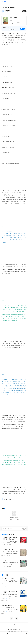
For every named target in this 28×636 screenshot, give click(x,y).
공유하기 (26, 633)
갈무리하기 (23, 633)
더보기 (26, 1)
